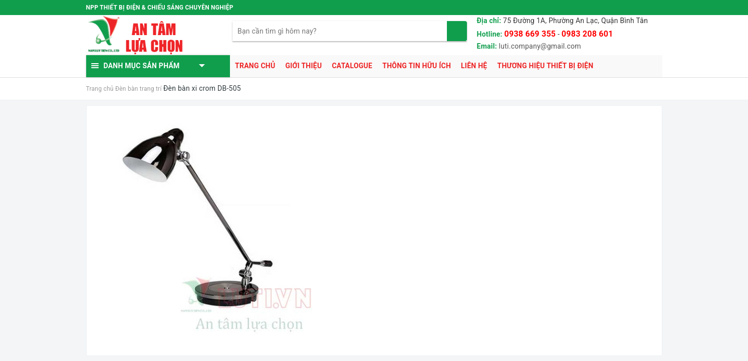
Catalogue (352, 66)
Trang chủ (255, 66)
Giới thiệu (303, 66)
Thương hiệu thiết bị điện (545, 66)
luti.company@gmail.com (540, 46)
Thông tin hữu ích (416, 66)
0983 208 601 (587, 34)
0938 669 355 (530, 34)
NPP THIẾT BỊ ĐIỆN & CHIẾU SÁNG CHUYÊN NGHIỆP (159, 7)
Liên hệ (474, 66)
